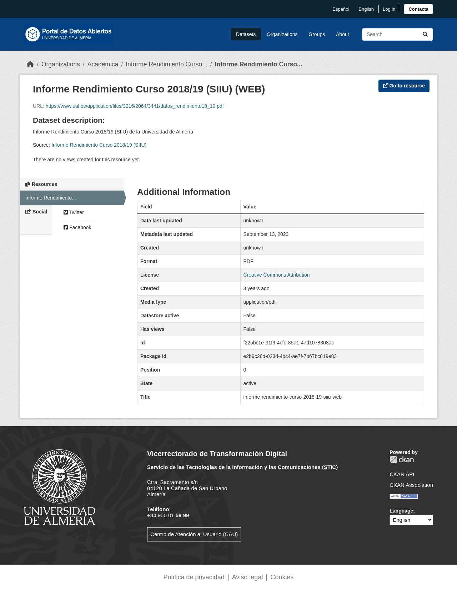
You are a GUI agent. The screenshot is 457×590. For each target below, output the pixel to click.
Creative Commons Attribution (276, 275)
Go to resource (404, 86)
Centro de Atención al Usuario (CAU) (194, 534)
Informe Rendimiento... (50, 198)
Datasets (246, 34)
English (366, 9)
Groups (316, 34)
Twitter (74, 212)
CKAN (402, 459)
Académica (103, 64)
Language (401, 511)
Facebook (77, 227)
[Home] (30, 64)
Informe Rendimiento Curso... (166, 64)
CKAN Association (411, 485)
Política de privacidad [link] (194, 577)
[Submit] (425, 34)
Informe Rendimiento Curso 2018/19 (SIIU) (98, 145)
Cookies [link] (281, 577)
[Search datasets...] (397, 34)
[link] (418, 9)
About (342, 34)
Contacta (418, 9)
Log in (389, 9)
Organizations (282, 34)
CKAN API (402, 474)
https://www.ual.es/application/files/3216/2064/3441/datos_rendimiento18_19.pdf (135, 106)
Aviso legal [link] (247, 577)
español (340, 9)
